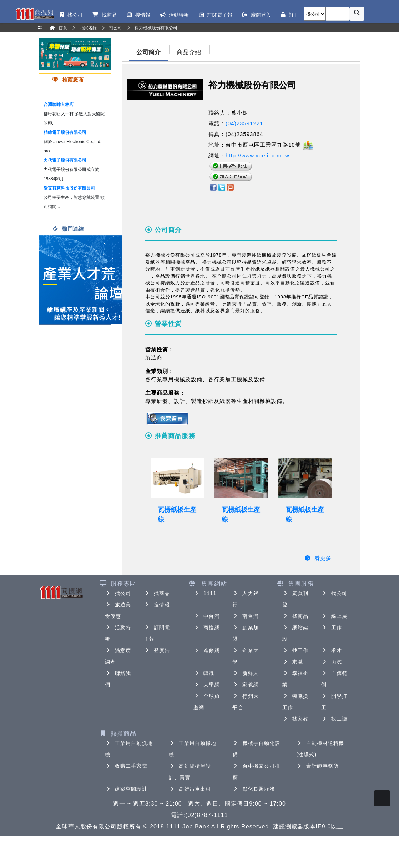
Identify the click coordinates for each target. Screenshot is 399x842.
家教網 (245, 684)
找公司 (118, 593)
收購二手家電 (126, 766)
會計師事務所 (317, 766)
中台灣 (206, 616)
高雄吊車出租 (190, 789)
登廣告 (157, 650)
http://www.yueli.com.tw (257, 155)
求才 (331, 650)
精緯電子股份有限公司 (65, 132)
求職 (292, 662)
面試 (331, 662)
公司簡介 (148, 52)
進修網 (206, 650)
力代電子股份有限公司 (65, 160)
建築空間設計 (126, 789)
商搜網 (206, 627)
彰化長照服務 (254, 789)
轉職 (203, 673)
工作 (331, 627)
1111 (205, 593)
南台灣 (245, 616)
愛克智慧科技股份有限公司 (69, 188)
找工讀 (334, 719)
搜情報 (157, 604)
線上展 (334, 616)
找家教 (295, 719)
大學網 (206, 684)
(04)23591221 (244, 123)
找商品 (157, 593)
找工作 (295, 650)
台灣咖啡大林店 (59, 104)
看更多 (318, 558)
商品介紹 (189, 52)
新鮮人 (245, 673)
